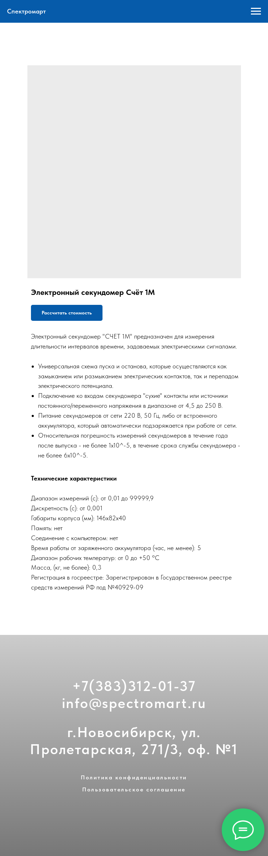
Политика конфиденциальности (134, 777)
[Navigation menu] (256, 11)
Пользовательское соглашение (134, 789)
